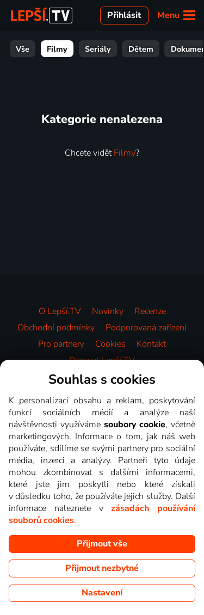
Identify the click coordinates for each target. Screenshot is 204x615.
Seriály (98, 49)
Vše (22, 49)
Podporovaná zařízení (146, 328)
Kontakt (151, 344)
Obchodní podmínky (56, 328)
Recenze (150, 311)
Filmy (57, 49)
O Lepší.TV (60, 311)
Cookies (110, 344)
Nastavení (102, 593)
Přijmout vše (102, 544)
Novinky (107, 311)
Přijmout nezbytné (102, 568)
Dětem (140, 49)
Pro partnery (61, 344)
